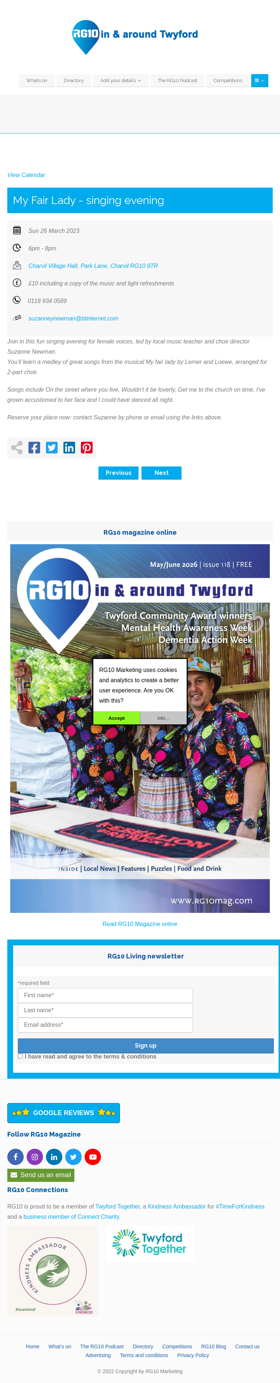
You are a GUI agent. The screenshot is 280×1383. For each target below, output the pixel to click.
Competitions (228, 80)
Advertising (98, 1355)
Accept (117, 718)
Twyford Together (118, 1206)
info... (164, 718)
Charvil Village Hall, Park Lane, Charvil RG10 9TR (93, 266)
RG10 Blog (213, 1346)
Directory (74, 80)
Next (162, 472)
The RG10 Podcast (177, 80)
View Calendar (26, 175)
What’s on (36, 80)
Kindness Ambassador (177, 1206)
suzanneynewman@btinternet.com (73, 318)
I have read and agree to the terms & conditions (87, 1056)
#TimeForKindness (240, 1206)
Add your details (118, 80)
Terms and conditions (144, 1355)
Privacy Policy (193, 1355)
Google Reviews (63, 1113)
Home (32, 1346)
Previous (119, 472)
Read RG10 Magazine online (139, 924)
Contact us (247, 1346)
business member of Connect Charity (71, 1217)
